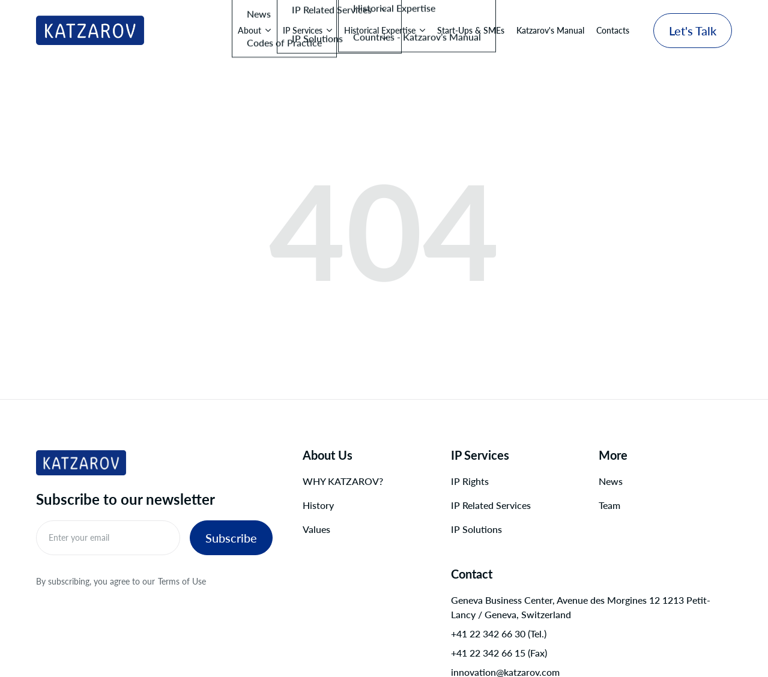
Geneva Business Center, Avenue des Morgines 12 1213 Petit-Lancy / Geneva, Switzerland (580, 607)
